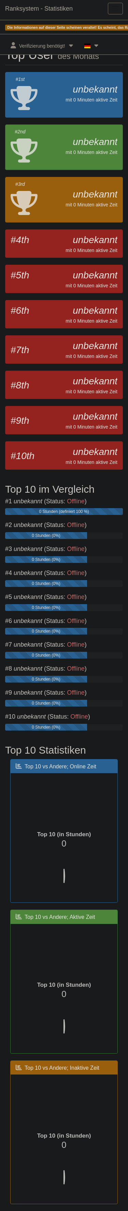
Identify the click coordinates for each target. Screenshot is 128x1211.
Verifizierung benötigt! (42, 45)
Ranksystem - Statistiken (39, 8)
